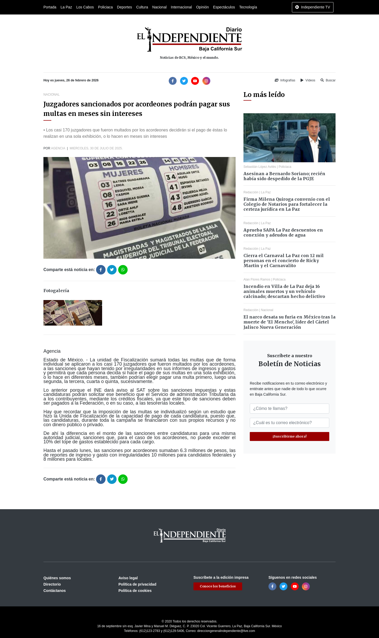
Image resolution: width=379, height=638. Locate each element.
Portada (49, 7)
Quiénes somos (57, 578)
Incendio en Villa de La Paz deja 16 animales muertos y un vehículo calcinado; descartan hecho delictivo (284, 291)
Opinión (202, 7)
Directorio (52, 584)
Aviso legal (128, 578)
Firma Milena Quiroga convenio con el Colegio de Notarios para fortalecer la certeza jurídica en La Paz (286, 204)
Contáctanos (54, 590)
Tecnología (248, 7)
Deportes (124, 7)
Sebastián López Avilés (259, 167)
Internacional (181, 7)
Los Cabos (85, 7)
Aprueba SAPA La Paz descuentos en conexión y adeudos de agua (283, 232)
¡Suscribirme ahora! (290, 436)
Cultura (142, 7)
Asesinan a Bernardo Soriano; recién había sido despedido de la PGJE (284, 176)
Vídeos (308, 80)
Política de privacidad (137, 584)
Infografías (285, 80)
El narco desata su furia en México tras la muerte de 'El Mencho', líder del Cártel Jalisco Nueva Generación (289, 322)
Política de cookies (135, 590)
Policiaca (105, 7)
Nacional (159, 7)
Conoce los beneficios (218, 586)
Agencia (58, 148)
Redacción (250, 192)
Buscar (328, 80)
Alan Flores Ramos (256, 279)
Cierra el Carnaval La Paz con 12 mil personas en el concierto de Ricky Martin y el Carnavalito (283, 260)
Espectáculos (224, 7)
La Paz (66, 7)
